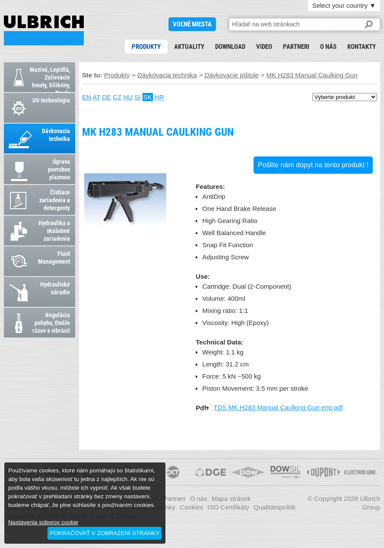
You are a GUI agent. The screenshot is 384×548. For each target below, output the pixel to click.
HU (128, 97)
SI (137, 97)
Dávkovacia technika (167, 75)
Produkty (146, 47)
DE (106, 97)
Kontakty (361, 47)
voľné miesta (192, 24)
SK (147, 97)
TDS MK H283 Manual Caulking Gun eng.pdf (278, 407)
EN (86, 97)
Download (230, 47)
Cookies (191, 507)
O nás (328, 47)
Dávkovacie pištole (232, 75)
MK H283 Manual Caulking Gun (44, 30)
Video (264, 47)
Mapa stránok (231, 498)
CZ (117, 97)
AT (96, 97)
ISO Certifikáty (228, 507)
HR (159, 97)
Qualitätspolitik (275, 507)
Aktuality (189, 47)
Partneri (296, 47)
